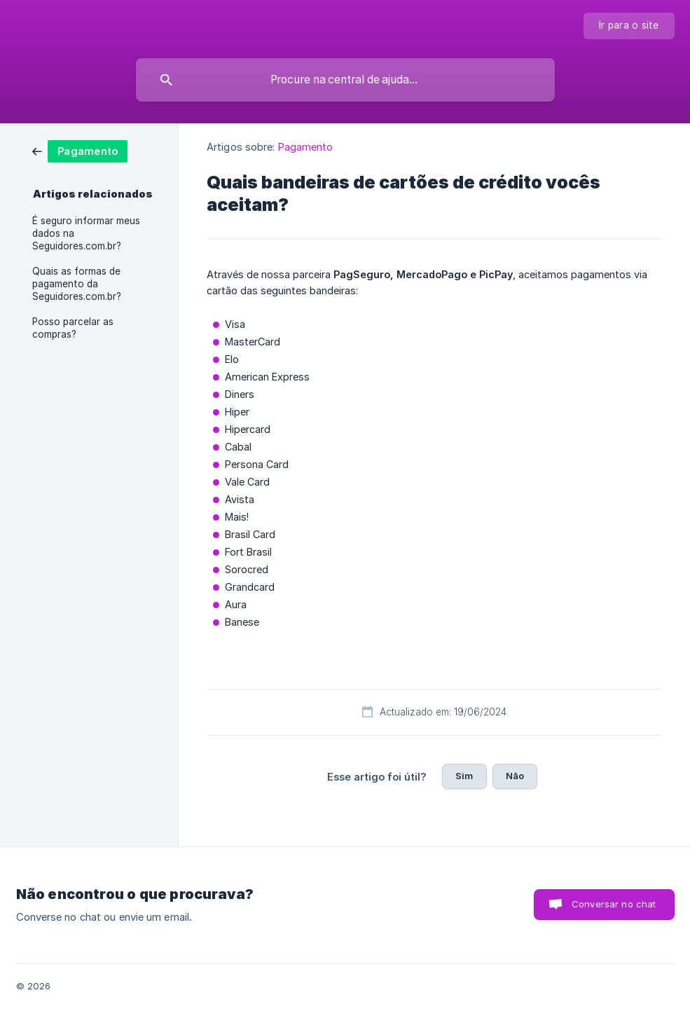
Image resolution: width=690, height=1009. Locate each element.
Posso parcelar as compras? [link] (72, 328)
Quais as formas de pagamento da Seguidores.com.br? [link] (76, 284)
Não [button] (515, 775)
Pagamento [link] (305, 147)
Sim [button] (464, 775)
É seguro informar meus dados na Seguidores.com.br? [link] (86, 233)
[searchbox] (345, 80)
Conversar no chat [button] (614, 904)
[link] (79, 150)
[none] (629, 26)
